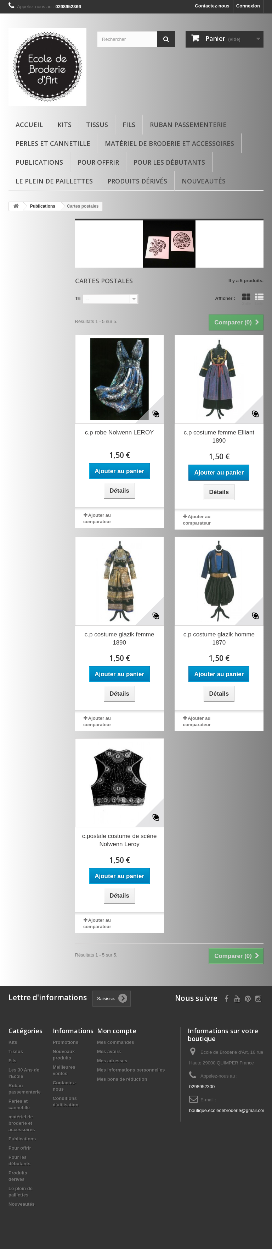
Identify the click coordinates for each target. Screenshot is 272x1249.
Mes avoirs (109, 1051)
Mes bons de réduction (122, 1079)
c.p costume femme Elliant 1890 (219, 436)
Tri (78, 298)
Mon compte (116, 1030)
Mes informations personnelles (131, 1070)
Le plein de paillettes (54, 181)
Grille (246, 299)
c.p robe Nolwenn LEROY (119, 432)
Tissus (97, 124)
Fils (129, 124)
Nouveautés (204, 181)
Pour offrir (98, 162)
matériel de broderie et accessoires (169, 143)
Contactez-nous (212, 6)
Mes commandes (115, 1042)
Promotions (65, 1042)
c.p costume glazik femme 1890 (119, 638)
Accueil (29, 124)
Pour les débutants (169, 162)
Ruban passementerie (188, 124)
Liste (259, 299)
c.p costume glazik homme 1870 (219, 638)
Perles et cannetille (53, 143)
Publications (39, 162)
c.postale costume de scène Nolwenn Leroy (119, 840)
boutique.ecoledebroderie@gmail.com (228, 1110)
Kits (64, 124)
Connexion (248, 6)
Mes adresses (112, 1060)
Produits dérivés (137, 181)
